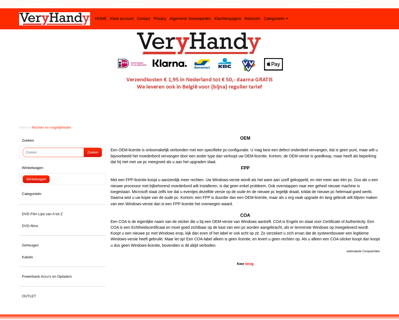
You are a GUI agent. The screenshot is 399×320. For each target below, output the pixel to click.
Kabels (27, 257)
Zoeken (92, 152)
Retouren (252, 18)
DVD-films (30, 226)
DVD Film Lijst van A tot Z (42, 214)
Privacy (160, 18)
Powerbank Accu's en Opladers (47, 276)
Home (24, 127)
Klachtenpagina (227, 18)
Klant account (122, 18)
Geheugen (30, 245)
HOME (101, 18)
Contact (143, 18)
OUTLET (29, 296)
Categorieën (274, 18)
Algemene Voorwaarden (190, 18)
